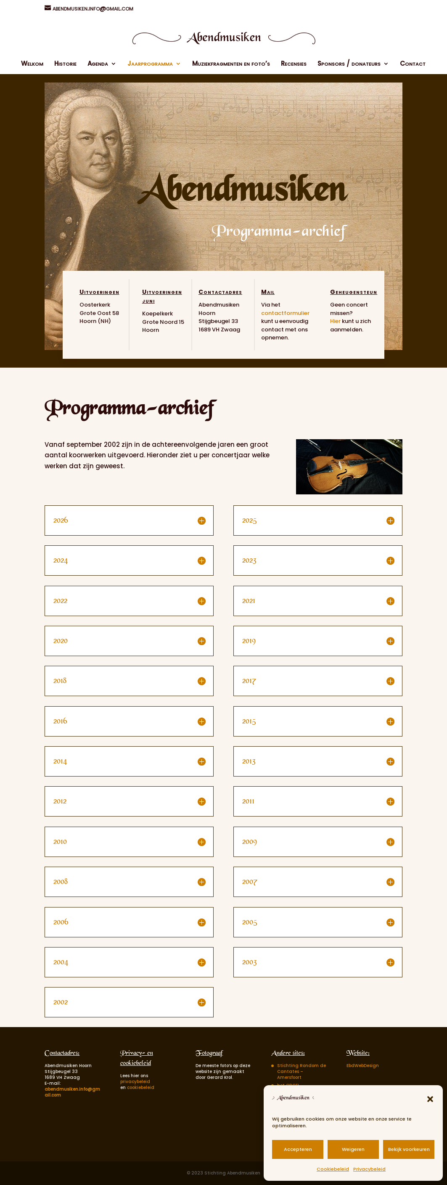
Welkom (32, 64)
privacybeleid (135, 1081)
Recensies (294, 64)
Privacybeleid (369, 1169)
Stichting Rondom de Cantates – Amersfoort (301, 1071)
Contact (413, 64)
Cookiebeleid (333, 1169)
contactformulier (285, 313)
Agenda (97, 64)
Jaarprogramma (150, 64)
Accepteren (298, 1149)
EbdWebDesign (362, 1065)
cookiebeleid (140, 1087)
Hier (335, 321)
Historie (65, 64)
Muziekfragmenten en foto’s (231, 64)
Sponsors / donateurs (349, 64)
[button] (430, 1099)
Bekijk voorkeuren (409, 1149)
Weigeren (353, 1149)
